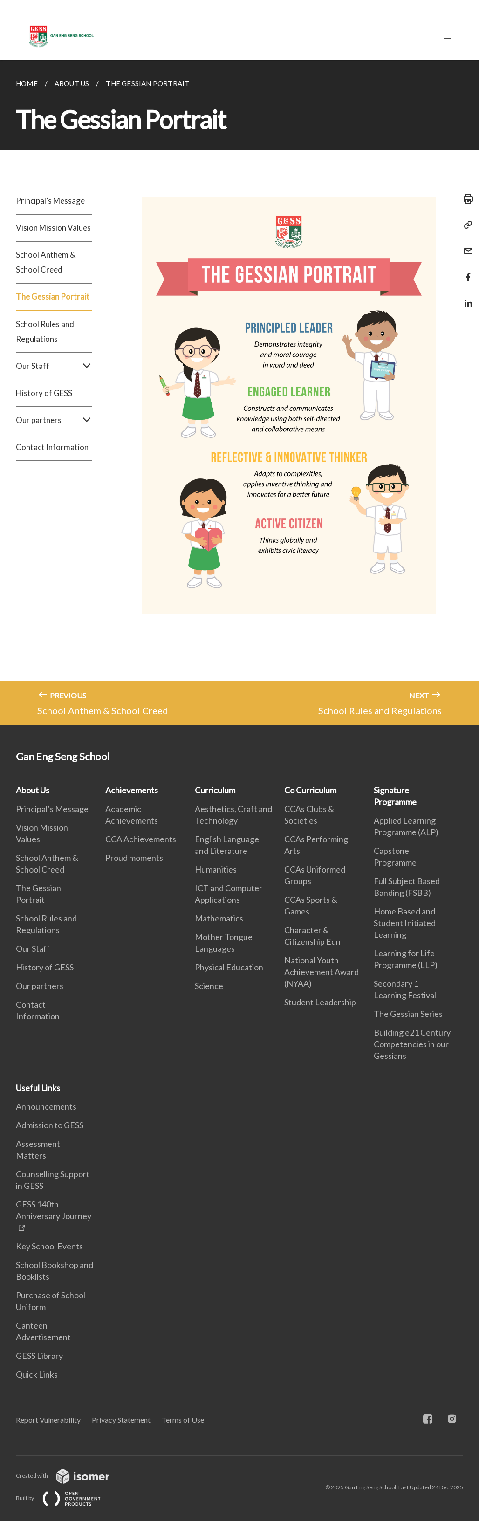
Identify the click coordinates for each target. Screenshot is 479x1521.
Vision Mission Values (53, 227)
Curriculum (215, 790)
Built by (66, 1497)
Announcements (46, 1106)
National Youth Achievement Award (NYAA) (321, 972)
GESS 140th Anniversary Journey (53, 1210)
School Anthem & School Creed (45, 262)
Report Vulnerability (48, 1419)
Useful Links (38, 1088)
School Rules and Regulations (45, 331)
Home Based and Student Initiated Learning (405, 923)
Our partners (54, 420)
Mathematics (219, 918)
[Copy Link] (465, 225)
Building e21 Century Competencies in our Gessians (412, 1044)
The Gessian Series (408, 1014)
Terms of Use (183, 1419)
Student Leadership (320, 1002)
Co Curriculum (310, 790)
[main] (239, 392)
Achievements (131, 790)
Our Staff (54, 366)
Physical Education (229, 967)
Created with (70, 1475)
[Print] (465, 199)
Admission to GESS (49, 1125)
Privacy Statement (121, 1419)
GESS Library (39, 1355)
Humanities (216, 869)
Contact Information (52, 447)
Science (209, 986)
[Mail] (465, 245)
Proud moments (134, 858)
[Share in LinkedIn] (465, 297)
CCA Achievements (140, 839)
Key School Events (49, 1246)
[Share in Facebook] (465, 271)
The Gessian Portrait (52, 296)
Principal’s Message (50, 200)
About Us (32, 790)
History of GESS (44, 393)
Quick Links (37, 1374)
